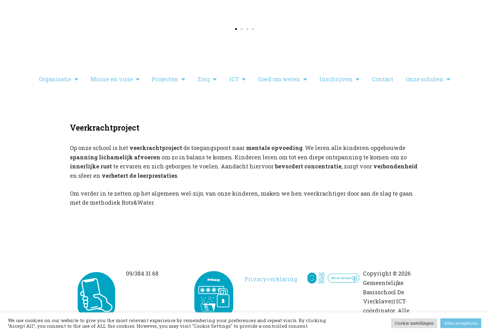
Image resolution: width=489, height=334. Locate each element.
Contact (382, 79)
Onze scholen (428, 79)
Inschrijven (339, 79)
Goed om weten (282, 79)
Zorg (206, 79)
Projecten (168, 79)
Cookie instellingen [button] (414, 323)
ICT (237, 79)
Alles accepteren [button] (460, 323)
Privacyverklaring (270, 279)
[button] (236, 29)
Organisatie (58, 79)
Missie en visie (114, 79)
